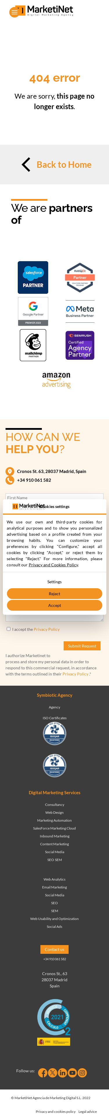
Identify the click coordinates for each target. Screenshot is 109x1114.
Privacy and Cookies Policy (53, 564)
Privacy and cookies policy (56, 1111)
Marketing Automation (54, 820)
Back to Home (54, 164)
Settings (54, 581)
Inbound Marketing (54, 836)
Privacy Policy (47, 629)
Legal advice (87, 1111)
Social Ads (54, 926)
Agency (54, 707)
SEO (50, 860)
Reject (54, 593)
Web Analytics (54, 879)
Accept (54, 605)
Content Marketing (54, 844)
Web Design (54, 812)
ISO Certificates (55, 718)
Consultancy (54, 804)
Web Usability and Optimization (54, 918)
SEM (58, 860)
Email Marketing (54, 887)
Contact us (54, 949)
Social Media (54, 852)
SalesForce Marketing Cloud (54, 828)
